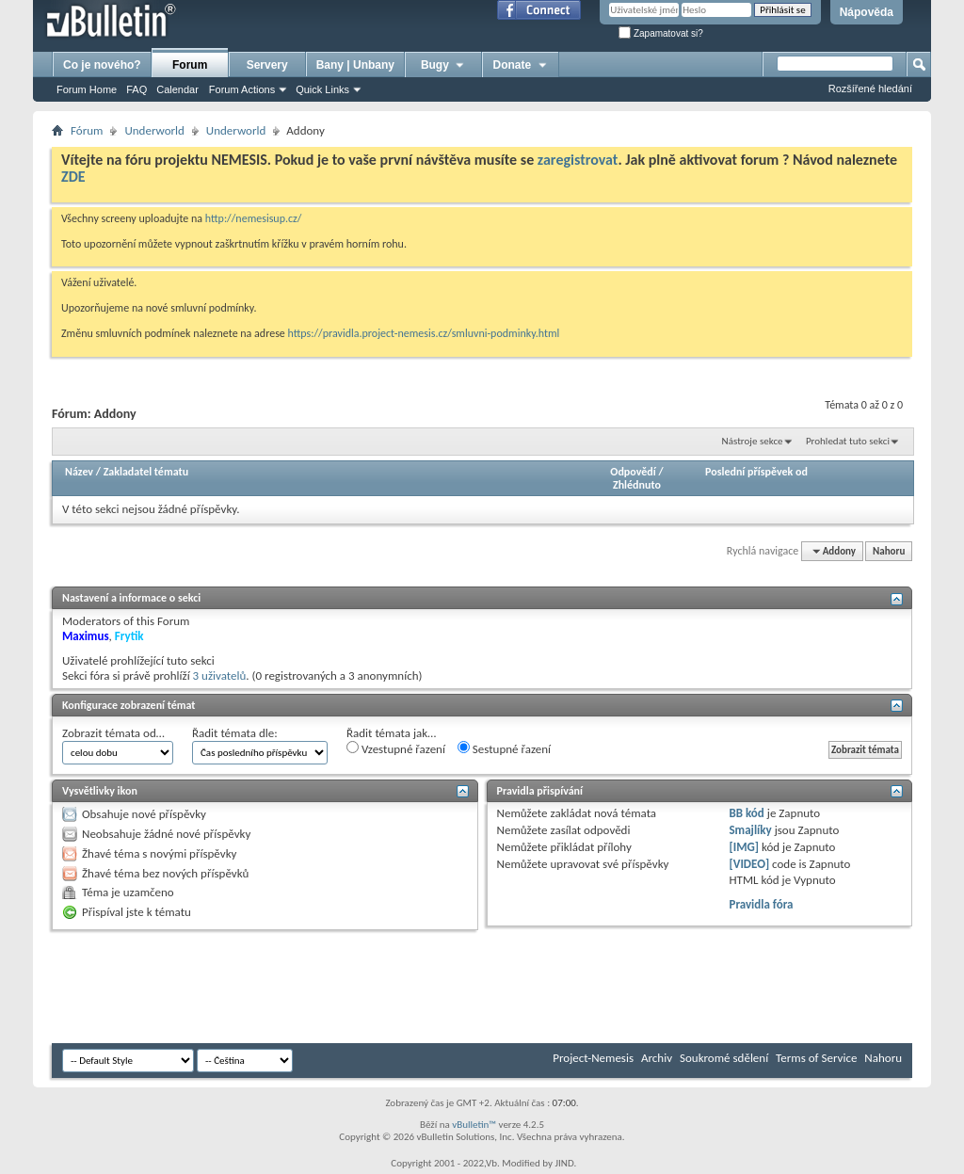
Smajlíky (750, 830)
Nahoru (889, 551)
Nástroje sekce (752, 441)
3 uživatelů (220, 675)
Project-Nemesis (593, 1058)
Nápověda (866, 12)
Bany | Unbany (355, 65)
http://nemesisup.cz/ (253, 218)
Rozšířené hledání (870, 88)
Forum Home (86, 89)
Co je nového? (102, 65)
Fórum (87, 130)
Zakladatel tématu (146, 471)
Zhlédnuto (637, 484)
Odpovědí (632, 471)
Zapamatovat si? (661, 33)
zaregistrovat (578, 160)
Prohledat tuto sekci (848, 441)
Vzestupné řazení (395, 748)
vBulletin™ (474, 1124)
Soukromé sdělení (724, 1058)
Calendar (177, 89)
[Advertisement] (394, 986)
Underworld (154, 130)
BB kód (746, 813)
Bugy (443, 65)
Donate (521, 65)
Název (79, 471)
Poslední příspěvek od (756, 471)
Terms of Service (816, 1058)
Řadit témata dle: (235, 733)
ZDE (73, 176)
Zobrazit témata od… (113, 733)
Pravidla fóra (761, 904)
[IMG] (744, 847)
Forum (189, 65)
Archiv (656, 1058)
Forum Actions (242, 89)
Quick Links (322, 89)
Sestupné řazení (504, 748)
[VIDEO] (749, 864)
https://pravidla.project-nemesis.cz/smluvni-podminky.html (424, 333)
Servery (267, 65)
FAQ (136, 89)
